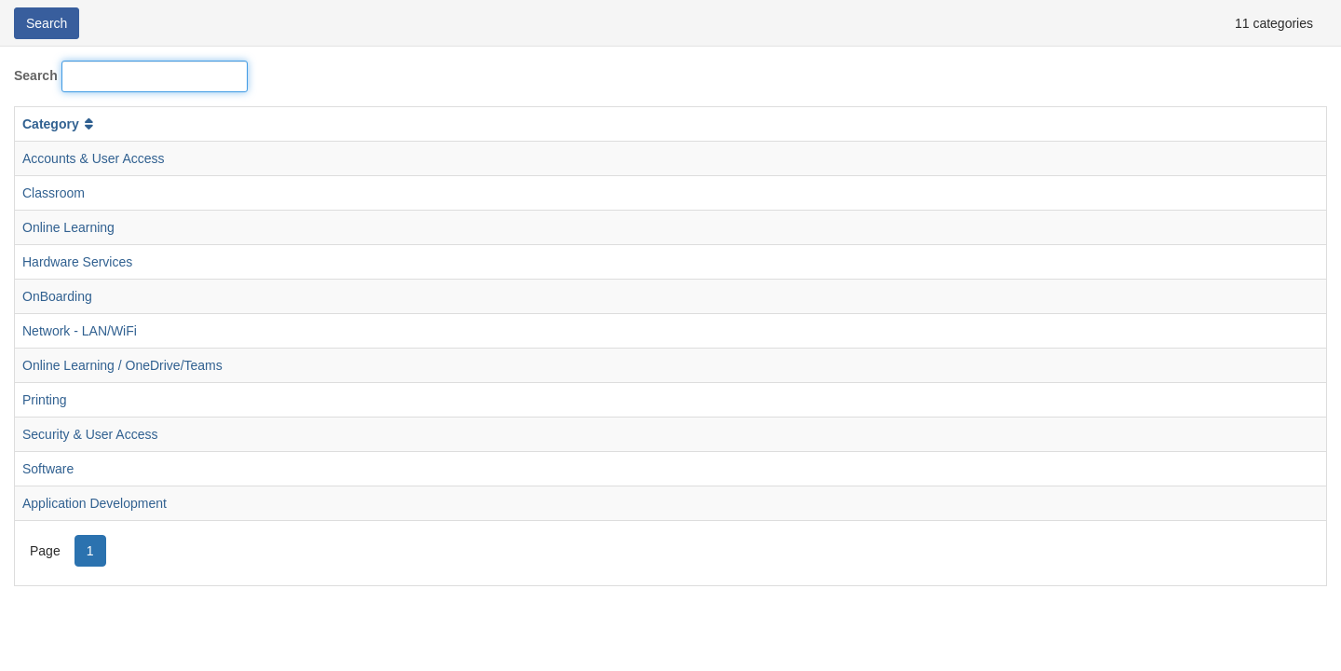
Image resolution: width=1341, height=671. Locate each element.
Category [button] (59, 123)
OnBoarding (57, 296)
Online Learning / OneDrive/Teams (122, 365)
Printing (44, 399)
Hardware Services (77, 261)
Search (36, 75)
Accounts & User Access (93, 158)
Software (48, 468)
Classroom (53, 192)
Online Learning (68, 227)
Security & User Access (90, 434)
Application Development (94, 503)
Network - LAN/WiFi (79, 330)
